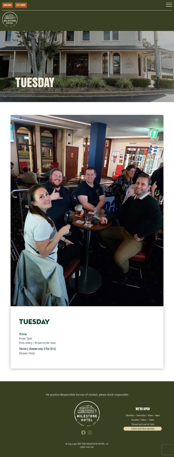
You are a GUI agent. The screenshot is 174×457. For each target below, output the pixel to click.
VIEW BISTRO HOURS (142, 428)
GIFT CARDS (20, 5)
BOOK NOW (7, 5)
